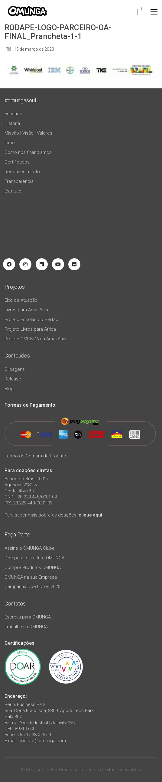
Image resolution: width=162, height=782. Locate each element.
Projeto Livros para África (30, 329)
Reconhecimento (22, 171)
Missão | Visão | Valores (28, 133)
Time (10, 142)
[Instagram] (25, 264)
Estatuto (13, 191)
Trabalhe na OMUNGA (26, 626)
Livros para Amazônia (26, 310)
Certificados (17, 162)
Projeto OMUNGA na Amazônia (35, 339)
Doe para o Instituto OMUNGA (34, 558)
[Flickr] (74, 264)
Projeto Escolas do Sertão (31, 319)
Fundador (14, 113)
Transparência (19, 181)
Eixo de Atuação (21, 300)
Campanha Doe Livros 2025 (32, 586)
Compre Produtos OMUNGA (33, 567)
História (12, 123)
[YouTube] (58, 264)
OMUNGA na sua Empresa (31, 577)
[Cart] (140, 11)
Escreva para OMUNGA (28, 617)
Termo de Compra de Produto (35, 456)
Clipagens (15, 369)
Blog (9, 388)
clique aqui (90, 515)
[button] (154, 12)
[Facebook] (9, 264)
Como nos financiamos (28, 152)
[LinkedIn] (42, 264)
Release (13, 379)
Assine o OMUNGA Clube (30, 548)
